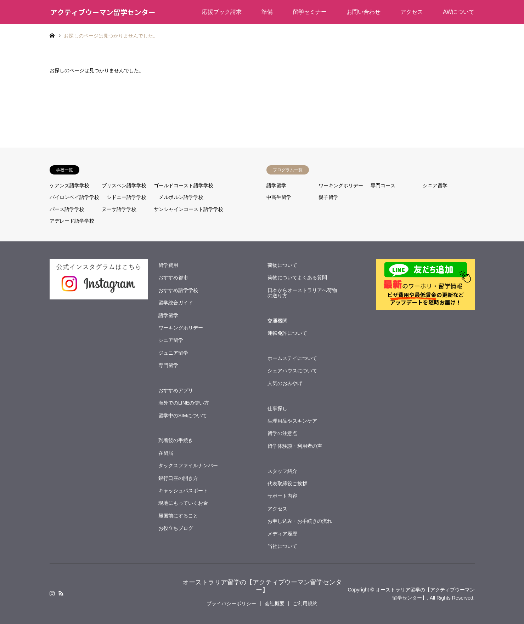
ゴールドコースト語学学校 (183, 185)
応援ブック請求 (222, 12)
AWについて (458, 12)
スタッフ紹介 (282, 471)
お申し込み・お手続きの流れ (299, 521)
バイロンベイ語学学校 (74, 197)
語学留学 (276, 185)
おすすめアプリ (175, 390)
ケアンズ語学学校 (69, 185)
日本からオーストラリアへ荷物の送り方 (302, 292)
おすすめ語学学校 (178, 290)
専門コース (383, 185)
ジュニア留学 (173, 353)
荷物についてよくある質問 (297, 277)
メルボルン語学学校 (181, 197)
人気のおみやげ (284, 383)
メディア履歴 (282, 534)
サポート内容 (282, 496)
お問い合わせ (363, 12)
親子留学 (328, 197)
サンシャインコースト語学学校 (188, 209)
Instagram (52, 593)
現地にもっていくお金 (183, 503)
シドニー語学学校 (126, 197)
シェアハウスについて (292, 370)
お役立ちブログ (175, 528)
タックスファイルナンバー (188, 465)
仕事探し (277, 408)
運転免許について (287, 333)
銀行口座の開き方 (178, 478)
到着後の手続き (175, 440)
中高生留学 (278, 197)
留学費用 (168, 265)
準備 (267, 12)
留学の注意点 (282, 433)
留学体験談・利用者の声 (294, 446)
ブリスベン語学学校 (124, 185)
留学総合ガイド (175, 302)
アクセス (411, 12)
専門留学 (168, 365)
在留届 (165, 453)
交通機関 (277, 321)
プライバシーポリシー (231, 603)
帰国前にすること (178, 516)
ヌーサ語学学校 (119, 209)
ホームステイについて (292, 358)
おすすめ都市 (173, 277)
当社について (282, 546)
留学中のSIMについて (182, 415)
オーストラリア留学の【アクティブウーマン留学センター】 (262, 586)
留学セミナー (310, 12)
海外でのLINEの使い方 (183, 403)
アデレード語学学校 (72, 221)
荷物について (282, 265)
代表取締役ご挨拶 (287, 483)
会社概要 (274, 603)
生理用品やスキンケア (292, 421)
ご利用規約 (305, 603)
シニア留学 (435, 185)
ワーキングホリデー (341, 185)
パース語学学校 (67, 209)
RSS (60, 593)
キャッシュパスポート (183, 490)
